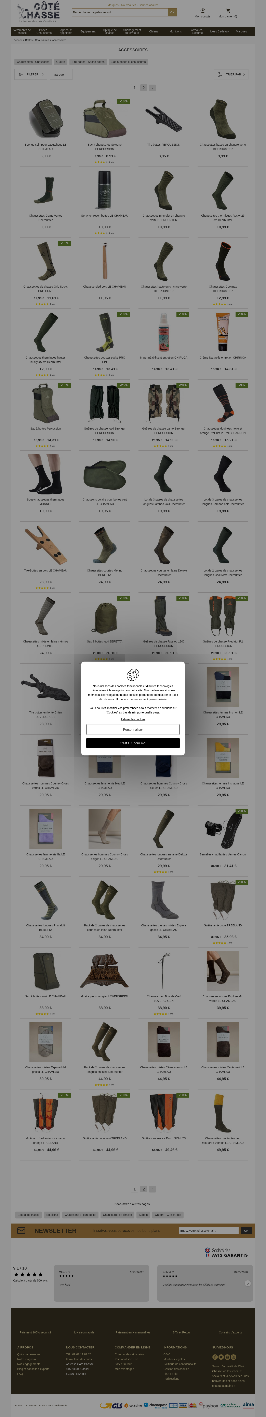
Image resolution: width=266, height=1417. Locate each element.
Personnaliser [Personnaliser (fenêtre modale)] (133, 729)
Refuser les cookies (133, 719)
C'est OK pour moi (133, 743)
